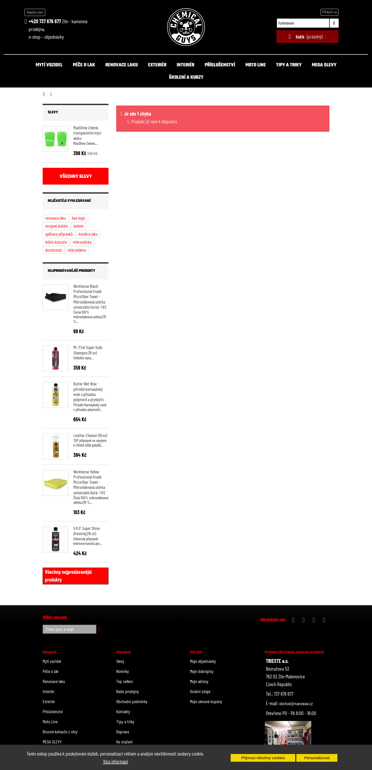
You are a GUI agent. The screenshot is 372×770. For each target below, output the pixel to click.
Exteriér (157, 65)
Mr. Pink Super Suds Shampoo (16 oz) (87, 350)
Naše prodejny (127, 691)
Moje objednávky (203, 661)
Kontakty (123, 711)
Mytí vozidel (49, 65)
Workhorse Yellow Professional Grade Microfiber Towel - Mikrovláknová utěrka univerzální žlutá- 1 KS (89, 482)
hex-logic (79, 217)
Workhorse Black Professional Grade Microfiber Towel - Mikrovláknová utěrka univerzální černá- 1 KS (89, 296)
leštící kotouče (56, 241)
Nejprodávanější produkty (71, 271)
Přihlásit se (329, 12)
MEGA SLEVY (324, 65)
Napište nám (35, 12)
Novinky (122, 671)
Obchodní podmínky (132, 701)
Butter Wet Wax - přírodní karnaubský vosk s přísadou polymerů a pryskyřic (88, 391)
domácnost (53, 249)
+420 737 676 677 (45, 21)
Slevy (53, 112)
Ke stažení (124, 741)
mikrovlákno (77, 249)
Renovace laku (121, 65)
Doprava (122, 731)
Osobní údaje (200, 691)
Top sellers (124, 681)
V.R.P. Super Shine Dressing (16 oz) (86, 531)
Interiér (185, 65)
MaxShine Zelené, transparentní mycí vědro (87, 133)
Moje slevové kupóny (206, 701)
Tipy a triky (288, 65)
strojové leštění (56, 225)
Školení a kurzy (186, 77)
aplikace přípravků (59, 233)
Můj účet (196, 652)
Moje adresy (199, 681)
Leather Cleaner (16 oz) (90, 435)
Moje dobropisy (202, 671)
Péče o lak (84, 65)
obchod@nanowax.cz (296, 703)
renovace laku (55, 217)
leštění (78, 225)
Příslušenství (220, 65)
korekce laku (88, 233)
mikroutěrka (82, 241)
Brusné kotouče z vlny (60, 731)
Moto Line (255, 65)
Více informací (115, 761)
